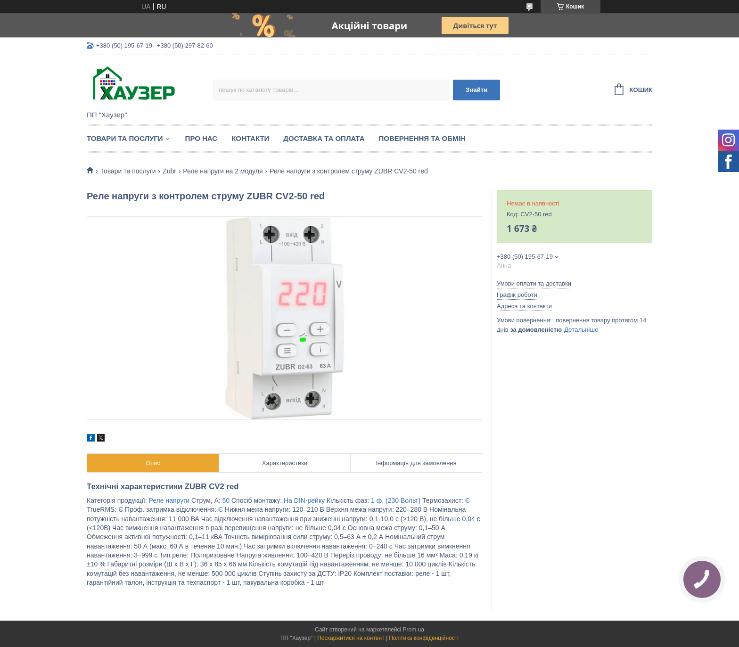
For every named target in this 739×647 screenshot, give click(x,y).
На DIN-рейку (304, 500)
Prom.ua (413, 629)
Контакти (250, 138)
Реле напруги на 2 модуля (223, 171)
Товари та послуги (125, 138)
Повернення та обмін (422, 138)
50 (226, 500)
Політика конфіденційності (424, 638)
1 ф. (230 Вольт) (395, 500)
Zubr (169, 171)
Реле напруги (169, 500)
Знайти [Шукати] (477, 89)
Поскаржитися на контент (350, 638)
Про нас (201, 138)
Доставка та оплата (323, 138)
